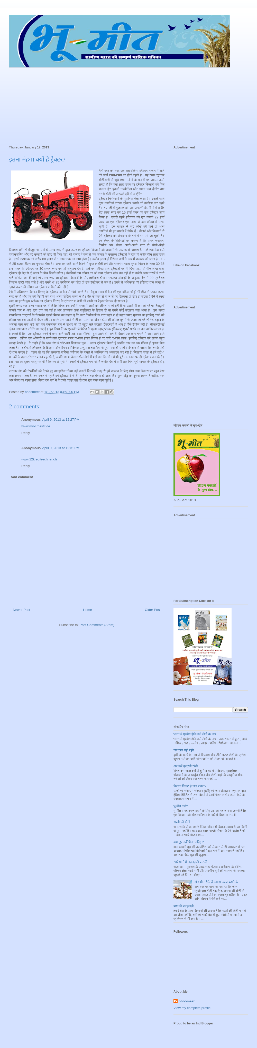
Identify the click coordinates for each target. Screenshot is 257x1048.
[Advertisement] (128, 104)
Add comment (22, 477)
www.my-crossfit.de (35, 426)
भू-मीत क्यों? (180, 806)
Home (87, 610)
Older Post (153, 610)
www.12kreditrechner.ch (39, 459)
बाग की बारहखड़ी (183, 906)
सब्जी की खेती (181, 822)
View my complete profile (191, 1008)
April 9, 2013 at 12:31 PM (60, 448)
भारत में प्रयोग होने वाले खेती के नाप (194, 734)
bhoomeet (187, 1001)
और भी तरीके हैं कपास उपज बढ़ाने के (216, 882)
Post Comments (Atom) (97, 625)
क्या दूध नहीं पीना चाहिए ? (188, 842)
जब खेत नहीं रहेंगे (183, 750)
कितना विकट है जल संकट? (189, 786)
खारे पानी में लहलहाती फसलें (190, 862)
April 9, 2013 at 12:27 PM (60, 419)
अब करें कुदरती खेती (185, 766)
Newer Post (21, 610)
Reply (25, 433)
